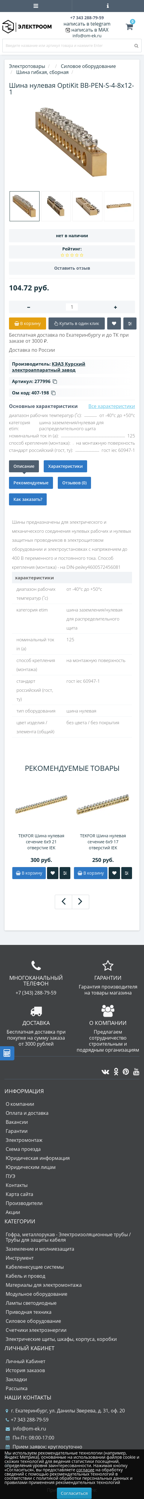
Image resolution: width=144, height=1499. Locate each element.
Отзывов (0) (74, 483)
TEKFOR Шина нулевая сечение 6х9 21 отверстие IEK (41, 842)
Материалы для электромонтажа (44, 1285)
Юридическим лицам (31, 1167)
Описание (23, 466)
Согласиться (74, 1493)
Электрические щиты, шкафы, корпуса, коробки (61, 1339)
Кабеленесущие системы (35, 1267)
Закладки (16, 1379)
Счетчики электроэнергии (36, 1330)
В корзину (29, 873)
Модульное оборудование (36, 1294)
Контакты (17, 1185)
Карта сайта (19, 1194)
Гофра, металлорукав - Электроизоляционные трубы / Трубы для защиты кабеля (68, 1237)
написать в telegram (86, 23)
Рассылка (17, 1388)
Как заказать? (27, 499)
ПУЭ (10, 1176)
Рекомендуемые (30, 483)
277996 (45, 381)
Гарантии (17, 1131)
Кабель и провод (25, 1276)
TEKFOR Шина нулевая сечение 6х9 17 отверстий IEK (103, 842)
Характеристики (65, 466)
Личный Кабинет (25, 1361)
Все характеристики (111, 406)
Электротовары (27, 66)
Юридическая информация (38, 1158)
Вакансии (17, 1122)
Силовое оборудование (33, 1321)
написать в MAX (89, 29)
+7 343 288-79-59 (27, 1419)
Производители (24, 1203)
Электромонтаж (24, 1140)
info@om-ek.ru (86, 35)
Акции (13, 1212)
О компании (20, 1104)
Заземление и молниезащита (40, 1249)
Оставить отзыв (72, 268)
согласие (85, 1470)
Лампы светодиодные (31, 1303)
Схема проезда (23, 1149)
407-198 (43, 393)
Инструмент (20, 1258)
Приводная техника (28, 1312)
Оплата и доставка (27, 1113)
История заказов (25, 1370)
